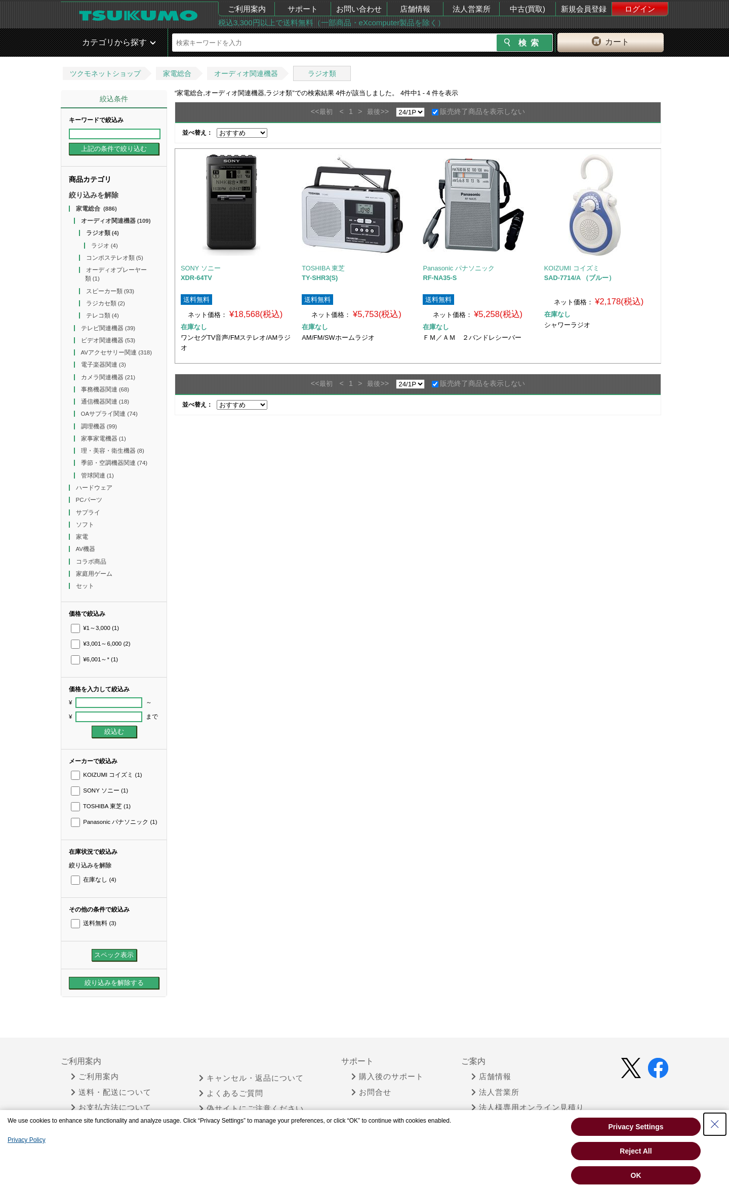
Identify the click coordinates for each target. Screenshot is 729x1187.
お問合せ (371, 1092)
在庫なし (93, 880)
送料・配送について (111, 1092)
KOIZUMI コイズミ (106, 775)
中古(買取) (527, 9)
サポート (303, 9)
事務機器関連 (105, 389)
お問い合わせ (359, 9)
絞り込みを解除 (93, 195)
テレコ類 (102, 315)
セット (86, 586)
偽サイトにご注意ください (251, 1108)
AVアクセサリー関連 (116, 352)
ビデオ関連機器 (108, 340)
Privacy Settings (636, 1127)
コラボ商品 (92, 562)
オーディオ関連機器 (246, 73)
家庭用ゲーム (95, 574)
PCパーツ (90, 500)
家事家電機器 (103, 439)
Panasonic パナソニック (114, 822)
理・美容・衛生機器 (112, 451)
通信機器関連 (105, 402)
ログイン (640, 9)
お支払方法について (111, 1107)
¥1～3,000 (95, 628)
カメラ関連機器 (108, 377)
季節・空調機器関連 (114, 463)
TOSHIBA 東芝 (101, 806)
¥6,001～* (94, 659)
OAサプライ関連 (109, 414)
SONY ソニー (99, 790)
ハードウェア (95, 488)
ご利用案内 (247, 9)
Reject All (636, 1151)
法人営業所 (472, 9)
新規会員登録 (583, 9)
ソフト (86, 525)
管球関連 (97, 475)
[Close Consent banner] (715, 1124)
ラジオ (104, 246)
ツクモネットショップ (105, 73)
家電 (83, 537)
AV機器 (86, 549)
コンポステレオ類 (114, 258)
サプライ (89, 512)
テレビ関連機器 (108, 328)
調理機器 (99, 426)
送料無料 (93, 923)
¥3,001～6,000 (101, 644)
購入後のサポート (387, 1077)
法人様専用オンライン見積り (527, 1107)
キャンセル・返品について (251, 1078)
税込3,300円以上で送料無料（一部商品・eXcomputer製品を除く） (331, 22)
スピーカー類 (110, 291)
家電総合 (177, 73)
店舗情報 (415, 9)
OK (636, 1175)
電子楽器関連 (103, 365)
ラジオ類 (322, 73)
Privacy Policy (27, 1139)
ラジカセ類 (105, 303)
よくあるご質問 (231, 1093)
